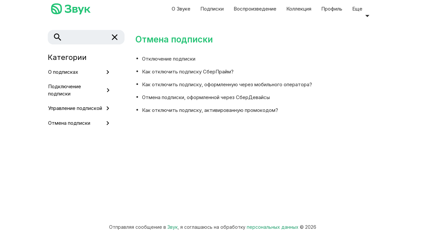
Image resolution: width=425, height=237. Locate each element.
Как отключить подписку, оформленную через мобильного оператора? (227, 84)
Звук (172, 227)
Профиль (331, 9)
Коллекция (298, 9)
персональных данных (272, 227)
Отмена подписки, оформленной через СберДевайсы (206, 97)
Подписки (212, 9)
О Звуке (181, 9)
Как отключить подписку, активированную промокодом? (210, 110)
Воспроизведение (255, 9)
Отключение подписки (168, 58)
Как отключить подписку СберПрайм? (188, 71)
